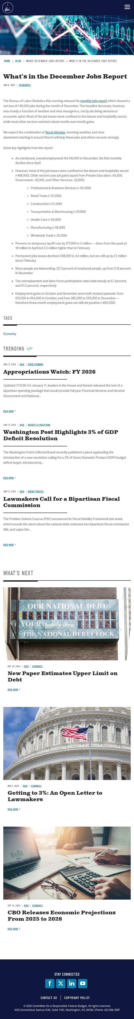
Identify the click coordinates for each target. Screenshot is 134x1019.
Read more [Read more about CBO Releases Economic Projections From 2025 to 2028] (13, 929)
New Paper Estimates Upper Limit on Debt (63, 676)
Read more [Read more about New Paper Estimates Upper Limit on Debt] (13, 689)
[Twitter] (60, 983)
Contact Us (49, 998)
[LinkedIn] (71, 983)
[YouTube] (82, 983)
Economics (37, 666)
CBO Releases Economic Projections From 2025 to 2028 (62, 916)
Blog (26, 666)
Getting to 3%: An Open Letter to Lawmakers (55, 796)
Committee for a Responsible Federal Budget (7, 7)
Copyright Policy (77, 998)
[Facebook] (49, 983)
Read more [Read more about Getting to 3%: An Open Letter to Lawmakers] (13, 809)
